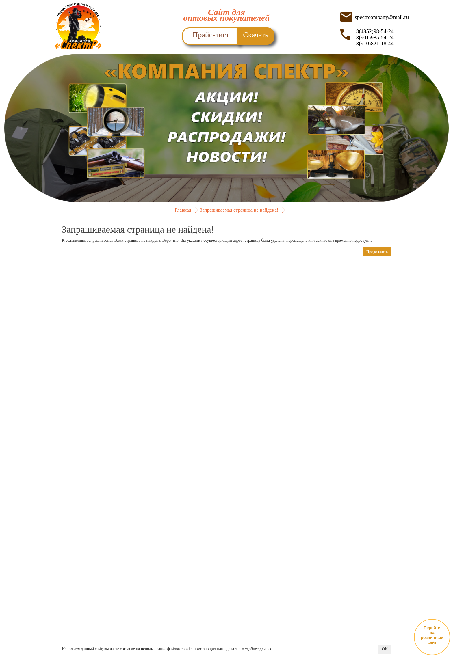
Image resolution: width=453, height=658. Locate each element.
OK (385, 649)
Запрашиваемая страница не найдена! (239, 210)
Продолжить (377, 252)
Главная (183, 210)
